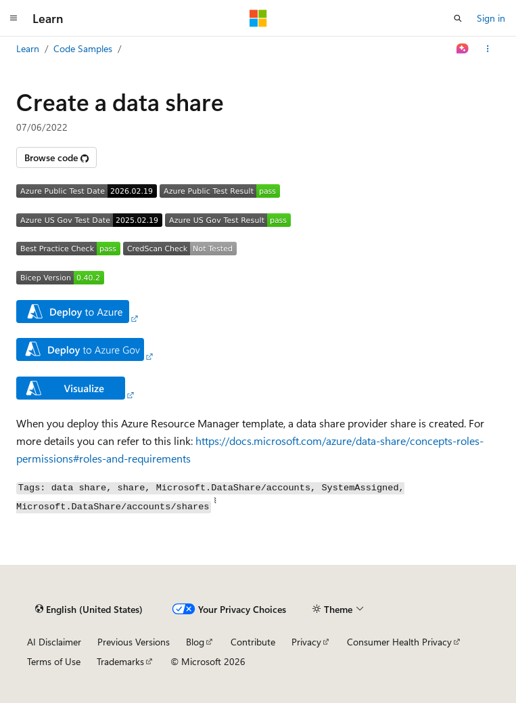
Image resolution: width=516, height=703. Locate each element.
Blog (195, 641)
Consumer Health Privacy (399, 641)
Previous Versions (133, 641)
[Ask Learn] (463, 49)
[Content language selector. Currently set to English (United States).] (89, 609)
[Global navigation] (13, 18)
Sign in (491, 18)
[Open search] (457, 18)
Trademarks (120, 661)
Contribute (253, 641)
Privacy (306, 641)
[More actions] (488, 49)
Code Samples (82, 48)
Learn (27, 48)
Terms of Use (53, 661)
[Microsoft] (258, 18)
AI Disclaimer (54, 641)
